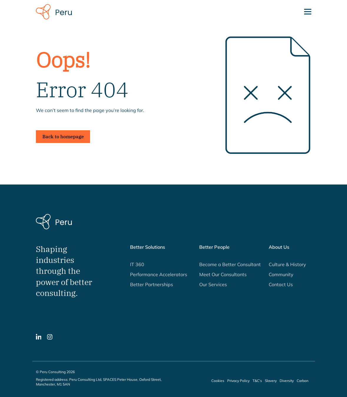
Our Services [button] (213, 284)
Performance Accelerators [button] (158, 274)
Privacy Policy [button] (238, 380)
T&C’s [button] (257, 380)
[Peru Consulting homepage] (54, 11)
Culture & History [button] (287, 264)
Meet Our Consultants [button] (223, 274)
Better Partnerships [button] (151, 284)
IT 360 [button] (137, 264)
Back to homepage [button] (63, 136)
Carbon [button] (302, 380)
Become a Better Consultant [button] (230, 264)
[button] (38, 336)
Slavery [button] (271, 380)
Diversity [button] (287, 380)
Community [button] (281, 274)
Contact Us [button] (281, 284)
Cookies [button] (217, 380)
